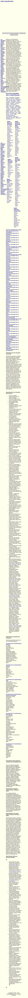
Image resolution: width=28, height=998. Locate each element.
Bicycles (9, 163)
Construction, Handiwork (10, 185)
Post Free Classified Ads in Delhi (14, 254)
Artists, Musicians (16, 215)
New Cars (10, 165)
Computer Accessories (17, 175)
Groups (15, 221)
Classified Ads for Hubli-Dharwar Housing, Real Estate (14, 695)
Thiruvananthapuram (5, 86)
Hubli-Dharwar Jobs (9, 181)
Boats (9, 164)
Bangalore (3, 44)
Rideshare (16, 223)
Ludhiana (2, 69)
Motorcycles (10, 170)
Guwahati (2, 55)
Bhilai (2, 148)
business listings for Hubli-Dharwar (14, 880)
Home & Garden (17, 181)
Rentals (9, 173)
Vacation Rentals (17, 150)
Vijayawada (3, 193)
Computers (17, 173)
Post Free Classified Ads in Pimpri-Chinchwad (12, 317)
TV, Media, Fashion (9, 201)
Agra (1, 39)
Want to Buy (16, 154)
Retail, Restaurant (9, 194)
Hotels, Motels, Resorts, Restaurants (9, 154)
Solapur (2, 82)
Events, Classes (15, 218)
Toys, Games (16, 204)
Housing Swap (17, 135)
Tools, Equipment (17, 202)
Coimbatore (3, 49)
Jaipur (2, 62)
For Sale (17, 131)
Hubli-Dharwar (2, 58)
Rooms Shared (16, 140)
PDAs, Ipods (16, 192)
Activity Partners (16, 213)
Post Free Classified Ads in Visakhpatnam (12, 350)
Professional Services (10, 143)
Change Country (14, 34)
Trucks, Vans (9, 175)
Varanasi (2, 90)
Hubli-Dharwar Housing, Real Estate (17, 124)
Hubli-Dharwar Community (17, 210)
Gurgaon (2, 158)
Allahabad (3, 41)
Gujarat (2, 54)
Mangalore (3, 71)
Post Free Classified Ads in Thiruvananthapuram (12, 336)
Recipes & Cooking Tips (10, 145)
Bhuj (1, 46)
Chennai (2, 48)
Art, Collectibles (17, 163)
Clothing (17, 172)
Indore (2, 60)
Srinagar (2, 83)
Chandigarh (3, 47)
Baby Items (17, 165)
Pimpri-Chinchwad (3, 78)
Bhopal (2, 45)
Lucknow (2, 68)
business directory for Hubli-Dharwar (14, 871)
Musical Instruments (17, 189)
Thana (2, 85)
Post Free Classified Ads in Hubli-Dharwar (12, 272)
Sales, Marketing (9, 196)
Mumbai (2, 176)
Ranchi (2, 81)
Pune (2, 79)
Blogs (15, 216)
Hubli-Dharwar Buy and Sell (17, 159)
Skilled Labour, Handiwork (9, 148)
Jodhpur (2, 64)
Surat (2, 84)
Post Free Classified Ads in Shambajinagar (12, 325)
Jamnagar (2, 63)
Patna (2, 76)
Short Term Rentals (17, 142)
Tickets (16, 200)
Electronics (17, 176)
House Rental (16, 133)
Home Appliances (17, 179)
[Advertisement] (14, 17)
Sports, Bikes (16, 198)
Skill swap (16, 224)
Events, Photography (10, 135)
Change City (22, 33)
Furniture (17, 177)
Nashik (2, 74)
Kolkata (2, 67)
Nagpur (2, 73)
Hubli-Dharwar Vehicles (10, 161)
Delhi (2, 50)
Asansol (2, 43)
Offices (16, 152)
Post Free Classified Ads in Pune (14, 318)
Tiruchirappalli (3, 87)
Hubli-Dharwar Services (9, 123)
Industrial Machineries (17, 184)
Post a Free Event (15, 33)
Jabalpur (2, 61)
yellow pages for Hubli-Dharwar (14, 865)
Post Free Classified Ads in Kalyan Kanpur (12, 290)
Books (16, 166)
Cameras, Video (17, 168)
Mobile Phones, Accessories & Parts (17, 195)
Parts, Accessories (10, 172)
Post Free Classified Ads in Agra (13, 229)
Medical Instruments (17, 187)
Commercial (17, 130)
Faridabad (3, 52)
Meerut (2, 72)
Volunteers (16, 225)
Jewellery (17, 185)
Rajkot (2, 80)
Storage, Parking (17, 148)
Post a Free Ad (6, 33)
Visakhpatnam (3, 91)
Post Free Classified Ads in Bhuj (13, 246)
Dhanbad (2, 51)
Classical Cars (10, 168)
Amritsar (2, 42)
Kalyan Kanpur (2, 66)
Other (2, 75)
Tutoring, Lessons (9, 151)
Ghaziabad (3, 53)
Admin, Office (10, 183)
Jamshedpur (3, 167)
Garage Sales (17, 220)
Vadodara (2, 89)
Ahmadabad (3, 40)
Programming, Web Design (10, 192)
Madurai (2, 70)
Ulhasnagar (3, 88)
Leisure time (16, 222)
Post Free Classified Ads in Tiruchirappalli (12, 338)
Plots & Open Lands (16, 145)
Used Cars (10, 166)
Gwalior (2, 56)
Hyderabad (3, 59)
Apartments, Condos (17, 129)
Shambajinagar (3, 184)
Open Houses (16, 138)
